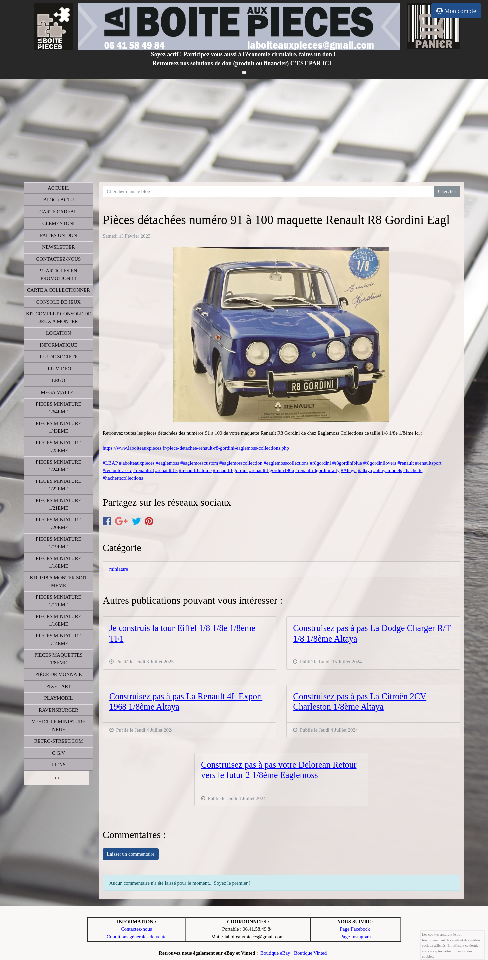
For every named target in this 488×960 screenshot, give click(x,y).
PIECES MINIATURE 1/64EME (58, 407)
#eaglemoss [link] (167, 463)
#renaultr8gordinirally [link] (317, 470)
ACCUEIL (58, 188)
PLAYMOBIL (58, 698)
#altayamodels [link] (387, 470)
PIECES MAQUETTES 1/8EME (58, 658)
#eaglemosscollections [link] (286, 463)
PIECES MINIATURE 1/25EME (58, 446)
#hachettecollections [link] (123, 477)
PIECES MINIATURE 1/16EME (58, 620)
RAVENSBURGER (58, 710)
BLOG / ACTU (58, 199)
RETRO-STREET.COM (58, 741)
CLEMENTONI (58, 223)
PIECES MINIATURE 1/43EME (58, 427)
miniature (118, 569)
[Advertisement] (244, 129)
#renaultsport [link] (428, 463)
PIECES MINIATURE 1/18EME (58, 562)
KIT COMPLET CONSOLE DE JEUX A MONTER (58, 317)
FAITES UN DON (58, 235)
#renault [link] (405, 463)
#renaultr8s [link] (166, 470)
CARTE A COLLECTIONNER (58, 290)
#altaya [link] (365, 470)
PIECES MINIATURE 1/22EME (58, 485)
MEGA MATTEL (58, 392)
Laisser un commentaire (130, 854)
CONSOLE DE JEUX (58, 302)
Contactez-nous (136, 929)
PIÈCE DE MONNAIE (58, 674)
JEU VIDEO (58, 368)
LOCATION (58, 333)
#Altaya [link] (348, 470)
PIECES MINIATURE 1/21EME (58, 504)
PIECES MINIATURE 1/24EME (58, 465)
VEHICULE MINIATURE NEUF (58, 725)
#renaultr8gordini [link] (230, 470)
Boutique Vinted (310, 953)
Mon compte (456, 10)
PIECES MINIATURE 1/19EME (58, 542)
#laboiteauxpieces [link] (136, 463)
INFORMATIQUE (58, 345)
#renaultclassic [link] (117, 470)
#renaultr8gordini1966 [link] (271, 470)
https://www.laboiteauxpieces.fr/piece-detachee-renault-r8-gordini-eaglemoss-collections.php (196, 448)
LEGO (58, 380)
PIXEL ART (58, 686)
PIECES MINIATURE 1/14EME (58, 639)
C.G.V (58, 753)
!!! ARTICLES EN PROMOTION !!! (58, 274)
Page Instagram (355, 936)
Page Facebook (355, 929)
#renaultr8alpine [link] (195, 470)
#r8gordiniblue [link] (347, 463)
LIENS (58, 764)
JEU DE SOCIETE (58, 356)
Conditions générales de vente (136, 936)
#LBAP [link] (110, 463)
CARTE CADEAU (58, 211)
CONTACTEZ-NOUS (58, 259)
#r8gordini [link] (320, 463)
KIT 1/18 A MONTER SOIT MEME (58, 581)
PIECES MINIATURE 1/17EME (58, 600)
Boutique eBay (275, 953)
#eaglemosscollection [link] (240, 463)
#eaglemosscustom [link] (199, 463)
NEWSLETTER (58, 247)
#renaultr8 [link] (143, 470)
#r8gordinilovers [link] (379, 463)
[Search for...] (268, 192)
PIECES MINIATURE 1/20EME (58, 523)
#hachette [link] (412, 470)
